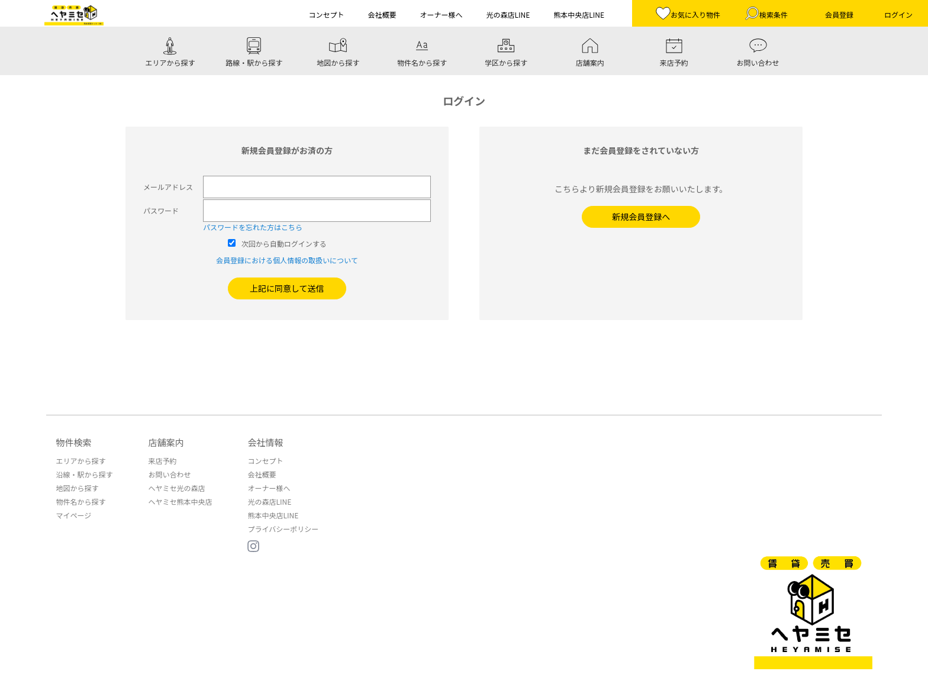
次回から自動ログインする (284, 243)
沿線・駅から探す (84, 474)
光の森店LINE (269, 501)
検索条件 (766, 13)
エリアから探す (80, 461)
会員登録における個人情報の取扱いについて (287, 260)
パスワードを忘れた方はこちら (252, 227)
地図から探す (77, 488)
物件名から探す (80, 501)
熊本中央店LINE (272, 515)
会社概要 (261, 474)
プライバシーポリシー (282, 529)
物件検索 (73, 442)
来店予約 (162, 461)
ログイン (898, 14)
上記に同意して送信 (287, 288)
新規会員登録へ (641, 216)
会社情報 (265, 442)
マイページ (73, 515)
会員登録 (839, 14)
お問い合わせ (169, 474)
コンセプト (265, 461)
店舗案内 (165, 442)
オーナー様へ (268, 488)
